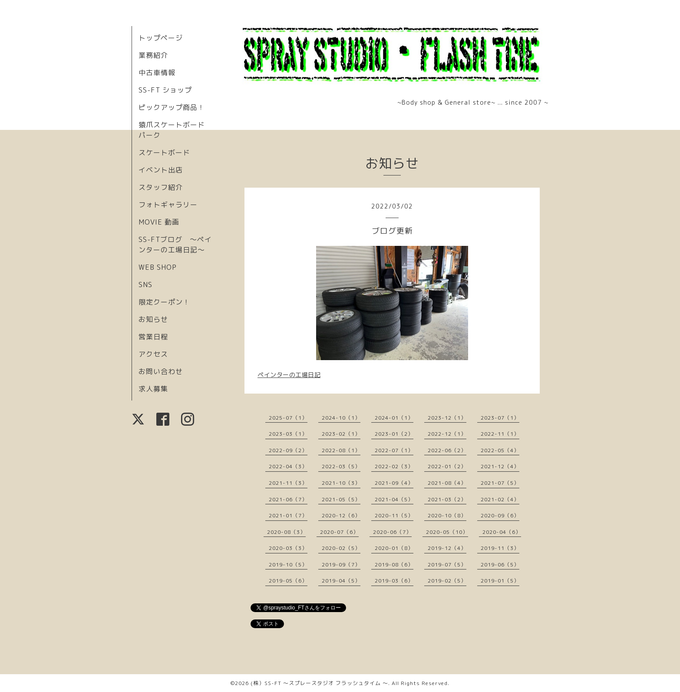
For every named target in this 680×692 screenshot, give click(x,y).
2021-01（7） (288, 515)
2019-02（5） (447, 580)
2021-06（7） (288, 499)
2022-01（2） (447, 466)
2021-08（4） (447, 483)
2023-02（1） (341, 433)
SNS (145, 284)
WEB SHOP (158, 267)
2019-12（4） (447, 548)
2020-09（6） (500, 515)
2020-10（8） (447, 515)
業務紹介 (153, 55)
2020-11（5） (394, 515)
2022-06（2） (447, 450)
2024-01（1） (394, 417)
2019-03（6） (394, 580)
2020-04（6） (501, 532)
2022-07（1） (394, 450)
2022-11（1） (500, 433)
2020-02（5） (341, 548)
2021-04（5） (394, 499)
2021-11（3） (288, 483)
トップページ (161, 38)
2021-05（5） (341, 499)
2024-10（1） (341, 417)
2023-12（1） (447, 417)
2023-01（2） (394, 433)
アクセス (153, 354)
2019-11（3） (500, 548)
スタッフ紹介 (161, 187)
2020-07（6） (339, 532)
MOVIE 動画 (159, 222)
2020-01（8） (394, 548)
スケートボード (164, 152)
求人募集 (153, 389)
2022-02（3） (394, 466)
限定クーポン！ (164, 302)
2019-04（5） (341, 580)
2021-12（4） (500, 466)
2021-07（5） (500, 483)
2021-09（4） (394, 483)
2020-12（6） (341, 515)
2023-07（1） (500, 417)
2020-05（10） (447, 532)
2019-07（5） (447, 564)
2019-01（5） (500, 580)
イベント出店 (161, 170)
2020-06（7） (392, 532)
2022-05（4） (500, 450)
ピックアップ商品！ (172, 107)
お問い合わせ (161, 371)
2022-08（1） (341, 450)
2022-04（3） (288, 466)
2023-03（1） (288, 433)
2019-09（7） (341, 564)
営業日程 (153, 336)
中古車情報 (157, 72)
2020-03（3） (288, 548)
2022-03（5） (341, 466)
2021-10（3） (341, 483)
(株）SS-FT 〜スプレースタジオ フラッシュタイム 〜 (319, 683)
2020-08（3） (286, 532)
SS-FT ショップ (165, 90)
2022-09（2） (288, 450)
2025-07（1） (288, 417)
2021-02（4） (500, 499)
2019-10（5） (288, 564)
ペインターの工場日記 (288, 375)
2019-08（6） (394, 564)
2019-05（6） (288, 580)
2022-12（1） (447, 433)
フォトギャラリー (168, 204)
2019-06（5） (500, 564)
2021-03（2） (447, 499)
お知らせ (153, 319)
